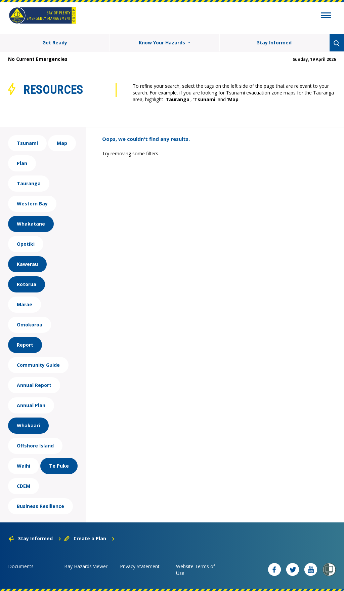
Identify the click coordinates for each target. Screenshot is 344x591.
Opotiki (26, 244)
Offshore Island (35, 445)
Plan (22, 163)
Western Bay (32, 203)
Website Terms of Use (195, 569)
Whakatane (31, 224)
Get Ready (54, 42)
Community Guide (38, 365)
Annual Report (34, 385)
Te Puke (59, 466)
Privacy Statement (140, 566)
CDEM (23, 486)
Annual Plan (31, 405)
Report (25, 345)
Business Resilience (40, 506)
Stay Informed (274, 42)
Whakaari (28, 425)
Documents (21, 566)
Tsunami (27, 143)
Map (62, 143)
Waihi (23, 466)
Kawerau (27, 264)
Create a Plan (89, 538)
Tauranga (29, 183)
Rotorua (26, 284)
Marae (24, 304)
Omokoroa (29, 324)
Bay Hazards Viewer (86, 566)
